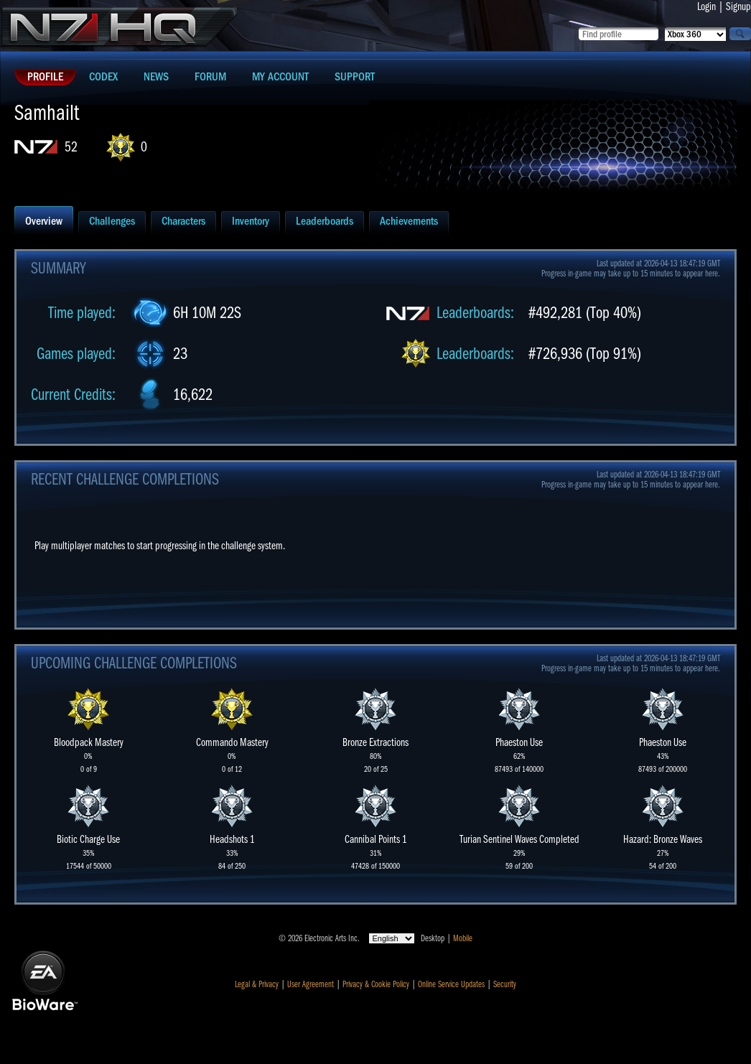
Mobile (462, 938)
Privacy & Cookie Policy (375, 984)
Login (706, 6)
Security (504, 984)
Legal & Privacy (257, 984)
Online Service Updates (451, 984)
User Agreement (310, 984)
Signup (738, 6)
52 (71, 147)
